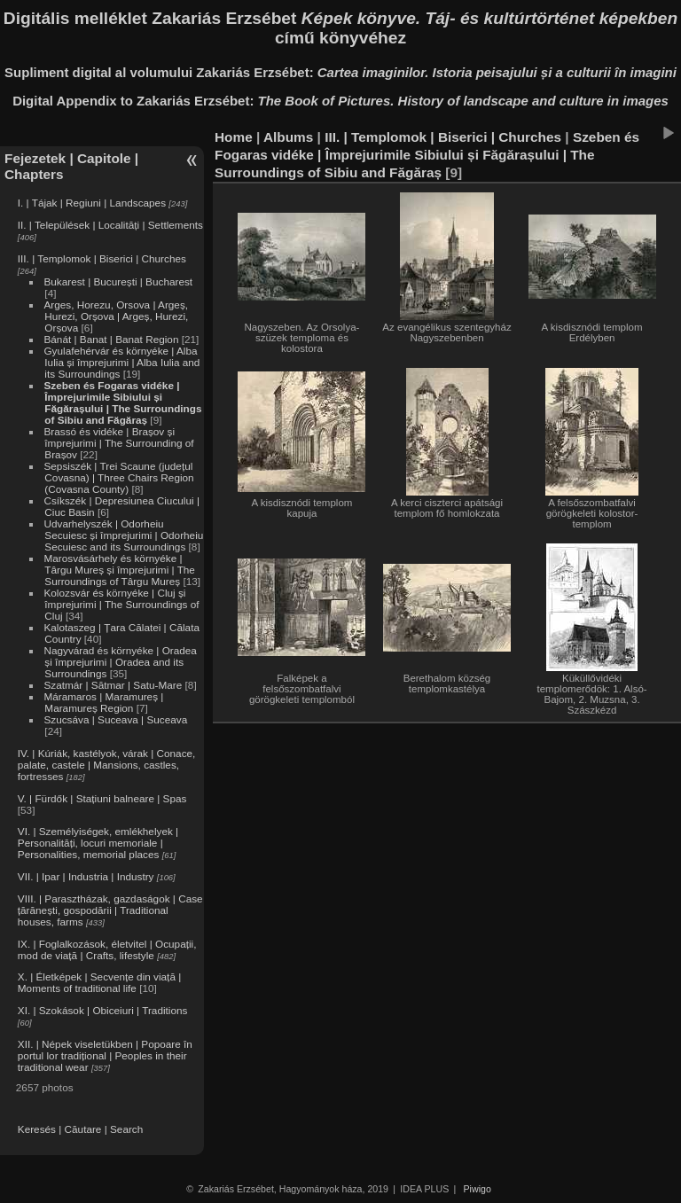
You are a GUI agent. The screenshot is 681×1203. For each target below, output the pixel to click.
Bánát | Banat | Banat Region (110, 339)
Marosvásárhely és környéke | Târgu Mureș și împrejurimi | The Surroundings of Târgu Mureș (118, 569)
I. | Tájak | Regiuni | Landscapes (92, 202)
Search (126, 1129)
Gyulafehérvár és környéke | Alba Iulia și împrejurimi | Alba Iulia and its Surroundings (121, 362)
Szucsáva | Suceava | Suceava (115, 719)
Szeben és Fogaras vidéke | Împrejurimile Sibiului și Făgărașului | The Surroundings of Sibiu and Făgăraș (122, 402)
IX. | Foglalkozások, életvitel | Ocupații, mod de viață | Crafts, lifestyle (107, 949)
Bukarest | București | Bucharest (117, 281)
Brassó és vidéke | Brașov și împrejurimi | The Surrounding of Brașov (118, 443)
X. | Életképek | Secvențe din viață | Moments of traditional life (99, 982)
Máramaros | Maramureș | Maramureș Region (103, 702)
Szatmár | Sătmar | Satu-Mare (112, 685)
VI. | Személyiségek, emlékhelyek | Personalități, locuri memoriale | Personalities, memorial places (98, 842)
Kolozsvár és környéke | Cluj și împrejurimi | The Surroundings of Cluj (121, 604)
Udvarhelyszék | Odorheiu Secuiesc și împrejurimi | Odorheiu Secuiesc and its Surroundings (123, 535)
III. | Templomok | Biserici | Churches (102, 258)
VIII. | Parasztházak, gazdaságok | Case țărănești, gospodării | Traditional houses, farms (110, 910)
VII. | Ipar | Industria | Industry (86, 876)
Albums (288, 137)
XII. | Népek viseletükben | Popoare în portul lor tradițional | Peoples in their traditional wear (105, 1055)
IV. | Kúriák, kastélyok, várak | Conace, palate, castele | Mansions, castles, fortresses (107, 764)
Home (234, 137)
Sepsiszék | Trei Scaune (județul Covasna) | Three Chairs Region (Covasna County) (118, 477)
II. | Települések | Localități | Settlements (110, 224)
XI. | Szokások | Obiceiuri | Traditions (103, 1010)
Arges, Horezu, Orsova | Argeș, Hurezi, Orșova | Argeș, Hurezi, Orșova (115, 316)
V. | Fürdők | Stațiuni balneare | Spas (102, 798)
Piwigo (477, 1188)
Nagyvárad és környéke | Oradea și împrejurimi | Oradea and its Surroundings (119, 661)
